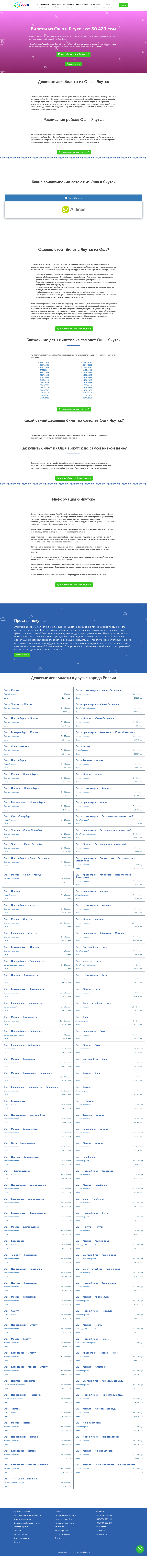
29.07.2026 (44, 375)
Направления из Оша (56, 5)
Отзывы (58, 1538)
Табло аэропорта (62, 1530)
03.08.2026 (44, 388)
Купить (123, 5)
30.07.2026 (44, 378)
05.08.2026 (44, 393)
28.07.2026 (44, 373)
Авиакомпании (82, 4)
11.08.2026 (87, 370)
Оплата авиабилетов (22, 1519)
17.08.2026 (87, 385)
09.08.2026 (87, 365)
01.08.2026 (44, 383)
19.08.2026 (87, 390)
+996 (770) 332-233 (104, 1519)
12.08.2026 (87, 373)
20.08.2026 (87, 393)
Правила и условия (22, 1512)
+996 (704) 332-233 (104, 1523)
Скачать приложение (107, 5)
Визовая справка (21, 1527)
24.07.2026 (44, 362)
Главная (58, 1512)
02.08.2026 (44, 385)
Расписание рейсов (95, 5)
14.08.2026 (87, 378)
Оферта (17, 1530)
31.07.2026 (44, 380)
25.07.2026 (44, 365)
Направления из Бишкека (42, 5)
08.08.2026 (87, 362)
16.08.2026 (87, 383)
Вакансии (18, 1542)
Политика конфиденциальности (27, 1515)
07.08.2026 (44, 398)
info (102, 1534)
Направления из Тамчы (68, 5)
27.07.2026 (44, 370)
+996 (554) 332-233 (104, 1515)
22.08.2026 (87, 398)
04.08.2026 (44, 390)
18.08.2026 (87, 388)
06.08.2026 (44, 395)
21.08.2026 (87, 395)
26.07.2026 (44, 368)
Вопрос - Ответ (21, 1534)
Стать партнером (21, 1538)
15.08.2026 (87, 380)
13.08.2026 (87, 375)
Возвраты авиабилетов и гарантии (28, 1523)
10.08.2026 (87, 368)
